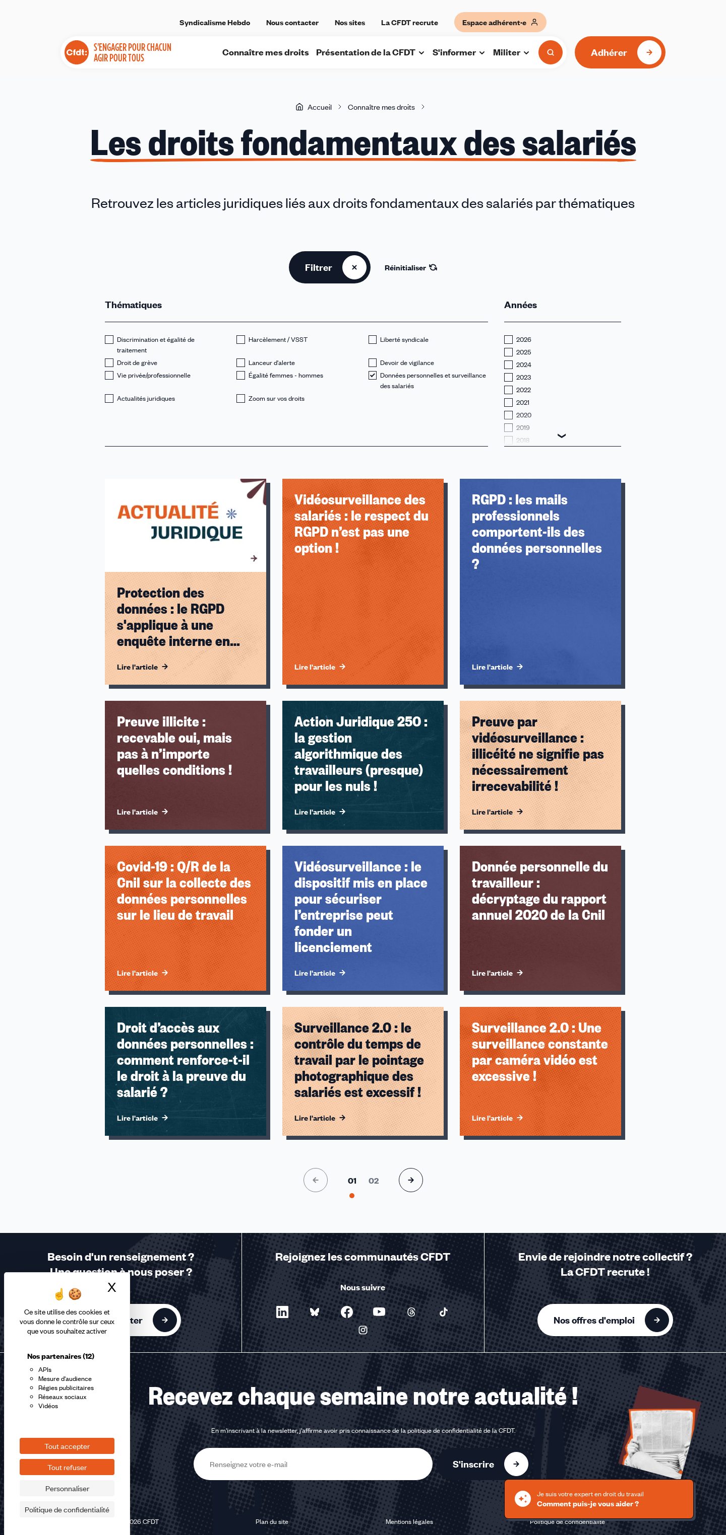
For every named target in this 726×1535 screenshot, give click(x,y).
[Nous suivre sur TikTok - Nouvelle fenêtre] (444, 1312)
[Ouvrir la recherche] (550, 52)
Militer (511, 52)
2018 (522, 440)
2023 (523, 377)
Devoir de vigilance (407, 362)
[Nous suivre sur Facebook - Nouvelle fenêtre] (347, 1312)
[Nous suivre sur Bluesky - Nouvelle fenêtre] (315, 1312)
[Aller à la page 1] (352, 1180)
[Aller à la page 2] (374, 1180)
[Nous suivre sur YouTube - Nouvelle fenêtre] (379, 1312)
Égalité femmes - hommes (286, 375)
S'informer (459, 52)
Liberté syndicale (404, 339)
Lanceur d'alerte (272, 362)
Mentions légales (409, 1521)
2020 (523, 414)
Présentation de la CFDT (371, 52)
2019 (523, 427)
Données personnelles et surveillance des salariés (433, 380)
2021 (522, 402)
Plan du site (272, 1521)
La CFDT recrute (409, 22)
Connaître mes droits (265, 52)
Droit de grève (137, 362)
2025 (523, 351)
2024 (523, 364)
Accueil (313, 107)
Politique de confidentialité (567, 1521)
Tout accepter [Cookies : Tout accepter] (67, 1446)
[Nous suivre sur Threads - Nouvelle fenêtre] (411, 1312)
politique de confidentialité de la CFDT (460, 1430)
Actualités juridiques (146, 398)
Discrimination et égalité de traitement (156, 344)
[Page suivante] (411, 1180)
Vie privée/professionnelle (154, 375)
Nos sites (350, 22)
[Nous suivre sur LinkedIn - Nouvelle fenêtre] (282, 1312)
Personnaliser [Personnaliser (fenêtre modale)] (67, 1488)
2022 (523, 389)
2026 (523, 339)
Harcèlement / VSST (278, 339)
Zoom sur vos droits (277, 398)
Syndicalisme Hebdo (214, 22)
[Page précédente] (316, 1180)
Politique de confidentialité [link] (67, 1509)
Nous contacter (292, 22)
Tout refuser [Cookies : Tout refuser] (67, 1467)
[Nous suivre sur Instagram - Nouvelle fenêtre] (363, 1330)
